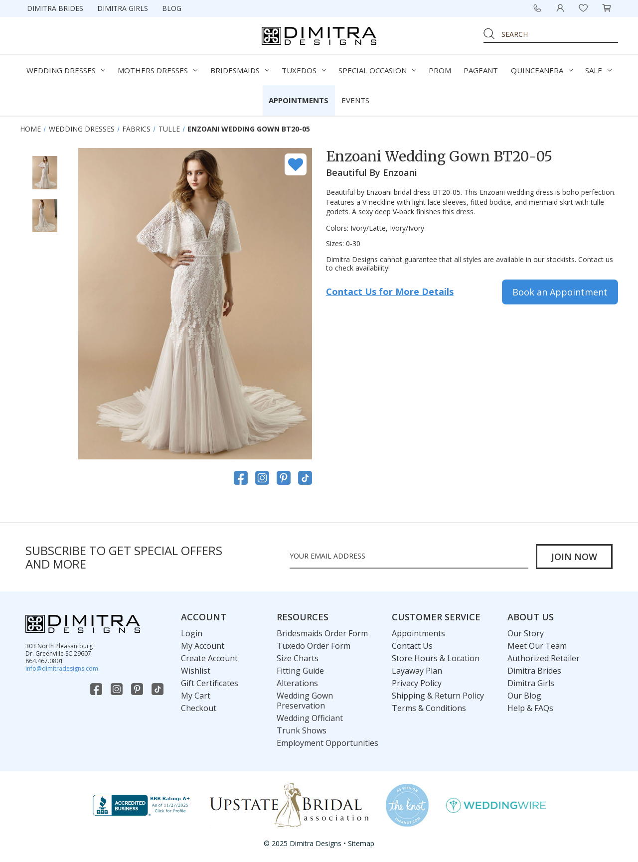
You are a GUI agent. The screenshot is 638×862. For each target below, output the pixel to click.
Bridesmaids (239, 70)
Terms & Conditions (429, 708)
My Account (202, 645)
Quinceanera (542, 70)
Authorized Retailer (543, 658)
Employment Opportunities (327, 742)
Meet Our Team (537, 645)
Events (355, 100)
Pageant (481, 70)
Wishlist (195, 670)
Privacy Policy (417, 683)
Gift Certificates (209, 683)
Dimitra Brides (55, 8)
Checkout (198, 708)
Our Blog (524, 695)
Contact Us (412, 645)
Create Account (209, 658)
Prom (440, 70)
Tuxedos (304, 70)
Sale (598, 70)
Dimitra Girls (122, 8)
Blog (171, 8)
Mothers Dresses (157, 70)
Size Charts (298, 658)
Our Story (525, 633)
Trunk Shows (301, 730)
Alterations (297, 683)
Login (191, 633)
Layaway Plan (417, 670)
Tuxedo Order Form (313, 645)
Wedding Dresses (65, 70)
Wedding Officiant (310, 718)
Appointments (298, 100)
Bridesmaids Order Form (322, 633)
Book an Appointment (560, 292)
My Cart (195, 695)
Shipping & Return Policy (438, 695)
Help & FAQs (530, 708)
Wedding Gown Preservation (305, 700)
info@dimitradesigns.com (61, 668)
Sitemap (361, 843)
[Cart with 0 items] (606, 7)
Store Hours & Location (435, 658)
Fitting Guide (300, 670)
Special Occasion (377, 70)
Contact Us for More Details (390, 291)
